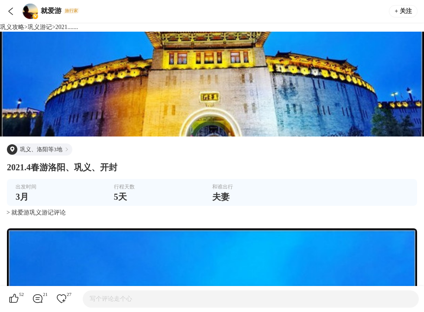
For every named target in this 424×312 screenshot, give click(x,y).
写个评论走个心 (111, 299)
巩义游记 (40, 27)
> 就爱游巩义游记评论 (36, 212)
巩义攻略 (12, 27)
